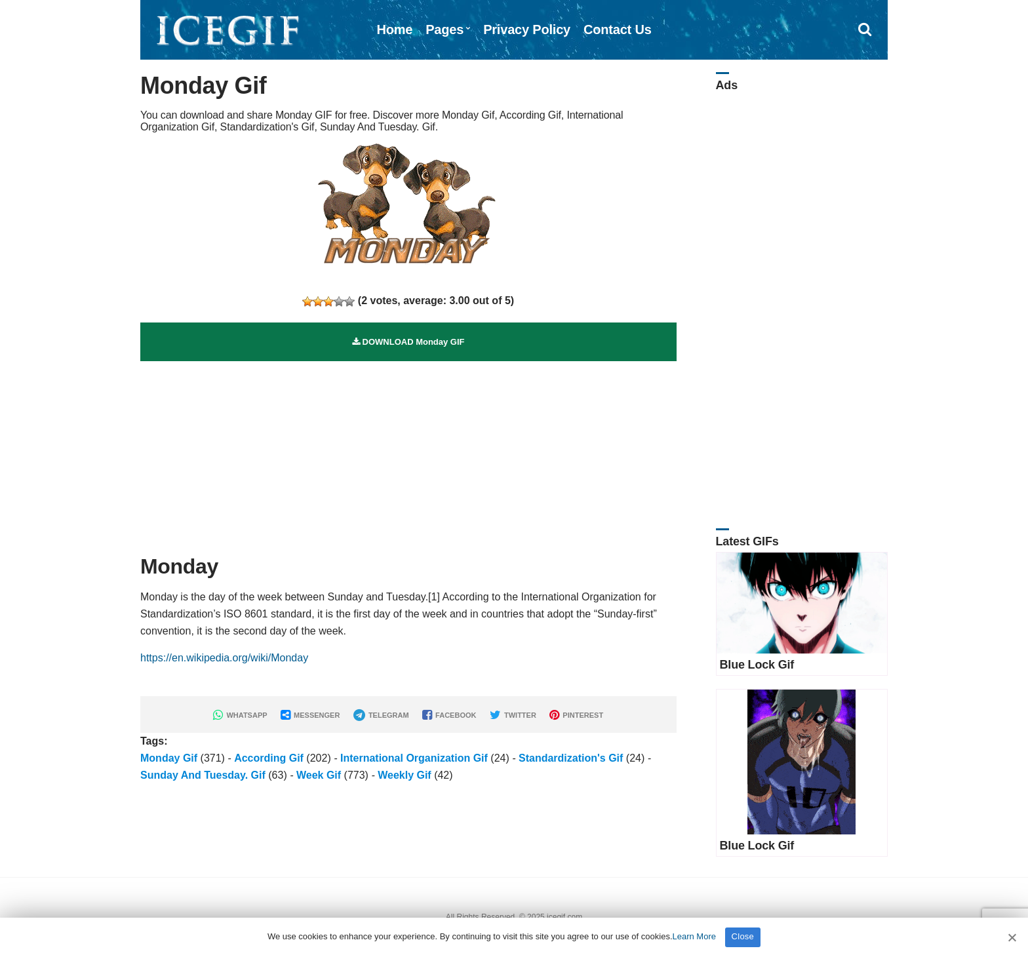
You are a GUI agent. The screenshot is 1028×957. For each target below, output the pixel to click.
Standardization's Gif (571, 758)
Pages (444, 29)
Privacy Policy (526, 29)
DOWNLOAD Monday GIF (408, 342)
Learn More (694, 936)
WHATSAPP (240, 715)
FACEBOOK (449, 715)
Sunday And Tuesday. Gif (203, 775)
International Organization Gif (414, 758)
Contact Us (617, 29)
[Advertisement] (408, 453)
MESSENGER (310, 715)
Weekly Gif (404, 775)
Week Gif (318, 775)
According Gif (269, 758)
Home (394, 29)
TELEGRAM (381, 715)
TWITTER (513, 715)
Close (743, 936)
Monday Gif (168, 758)
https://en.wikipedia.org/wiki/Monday (224, 657)
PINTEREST (576, 715)
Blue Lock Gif (757, 664)
